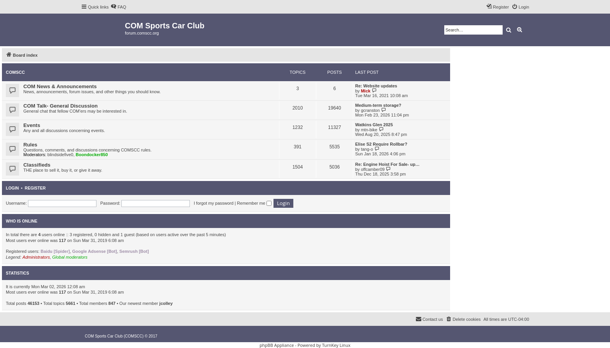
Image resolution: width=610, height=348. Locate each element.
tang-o (367, 149)
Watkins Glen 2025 (374, 124)
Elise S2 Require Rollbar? (381, 144)
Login (12, 188)
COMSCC (15, 72)
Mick (365, 91)
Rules (30, 145)
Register (35, 188)
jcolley (166, 303)
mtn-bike (369, 129)
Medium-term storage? (378, 105)
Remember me (254, 203)
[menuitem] (118, 7)
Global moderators (70, 257)
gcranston (370, 110)
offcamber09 (373, 169)
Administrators (36, 257)
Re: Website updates (376, 86)
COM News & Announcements (60, 86)
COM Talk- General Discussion (60, 106)
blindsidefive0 (60, 154)
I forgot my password (213, 203)
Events (31, 125)
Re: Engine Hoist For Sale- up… (387, 164)
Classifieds (37, 165)
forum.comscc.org (142, 33)
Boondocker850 (92, 154)
